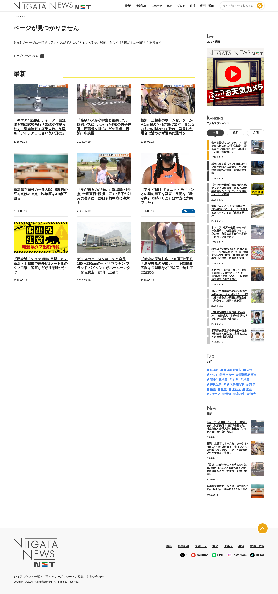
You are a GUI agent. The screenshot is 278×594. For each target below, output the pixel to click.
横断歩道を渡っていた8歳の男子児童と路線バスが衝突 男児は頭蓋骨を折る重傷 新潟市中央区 (229, 168)
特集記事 (141, 5)
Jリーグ (215, 393)
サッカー (228, 374)
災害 (224, 389)
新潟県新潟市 (232, 370)
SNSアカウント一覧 (27, 576)
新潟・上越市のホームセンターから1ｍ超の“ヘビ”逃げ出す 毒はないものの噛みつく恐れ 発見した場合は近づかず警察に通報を (227, 448)
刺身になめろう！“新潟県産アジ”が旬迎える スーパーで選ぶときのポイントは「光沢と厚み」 (229, 211)
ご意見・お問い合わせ (89, 576)
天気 (228, 393)
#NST (213, 374)
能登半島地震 (218, 379)
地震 (246, 379)
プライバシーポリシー (57, 576)
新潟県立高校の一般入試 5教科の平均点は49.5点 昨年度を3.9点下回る (41, 194)
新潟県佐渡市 (248, 374)
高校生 (240, 393)
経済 (192, 5)
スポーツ (156, 5)
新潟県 (214, 370)
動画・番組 (207, 5)
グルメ (181, 5)
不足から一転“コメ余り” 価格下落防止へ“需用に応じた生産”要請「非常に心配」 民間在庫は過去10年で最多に (229, 274)
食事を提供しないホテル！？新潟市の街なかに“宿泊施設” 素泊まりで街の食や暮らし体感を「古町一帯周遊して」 (229, 147)
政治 (249, 389)
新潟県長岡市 (235, 384)
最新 (128, 5)
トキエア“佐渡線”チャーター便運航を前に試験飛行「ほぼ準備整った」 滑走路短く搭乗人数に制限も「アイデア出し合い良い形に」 (228, 427)
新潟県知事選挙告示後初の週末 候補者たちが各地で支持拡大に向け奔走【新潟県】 (230, 333)
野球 (252, 384)
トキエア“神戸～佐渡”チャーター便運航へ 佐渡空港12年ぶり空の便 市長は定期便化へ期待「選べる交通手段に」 (229, 232)
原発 (235, 379)
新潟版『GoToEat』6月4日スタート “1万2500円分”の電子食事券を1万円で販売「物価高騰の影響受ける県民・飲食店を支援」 (229, 253)
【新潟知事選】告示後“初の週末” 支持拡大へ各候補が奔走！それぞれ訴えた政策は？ (229, 315)
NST (249, 370)
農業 (213, 389)
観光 (169, 5)
